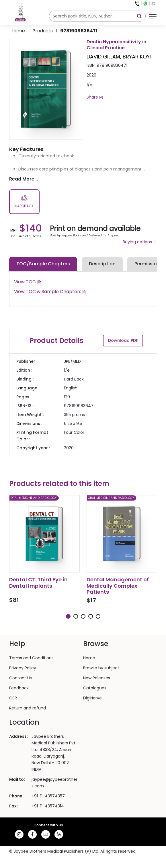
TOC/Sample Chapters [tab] (43, 263)
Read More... (23, 179)
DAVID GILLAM (103, 56)
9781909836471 (78, 31)
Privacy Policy (22, 668)
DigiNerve (92, 698)
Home (18, 31)
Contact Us (20, 678)
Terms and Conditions (31, 658)
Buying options (140, 242)
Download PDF (123, 340)
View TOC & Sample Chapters (50, 291)
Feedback (19, 688)
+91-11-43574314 (48, 806)
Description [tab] (102, 263)
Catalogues (94, 688)
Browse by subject (101, 668)
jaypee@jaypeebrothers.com (54, 782)
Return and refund (27, 708)
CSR (13, 698)
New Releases (96, 678)
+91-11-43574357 (48, 796)
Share (95, 97)
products (42, 31)
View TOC (28, 282)
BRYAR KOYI (137, 56)
